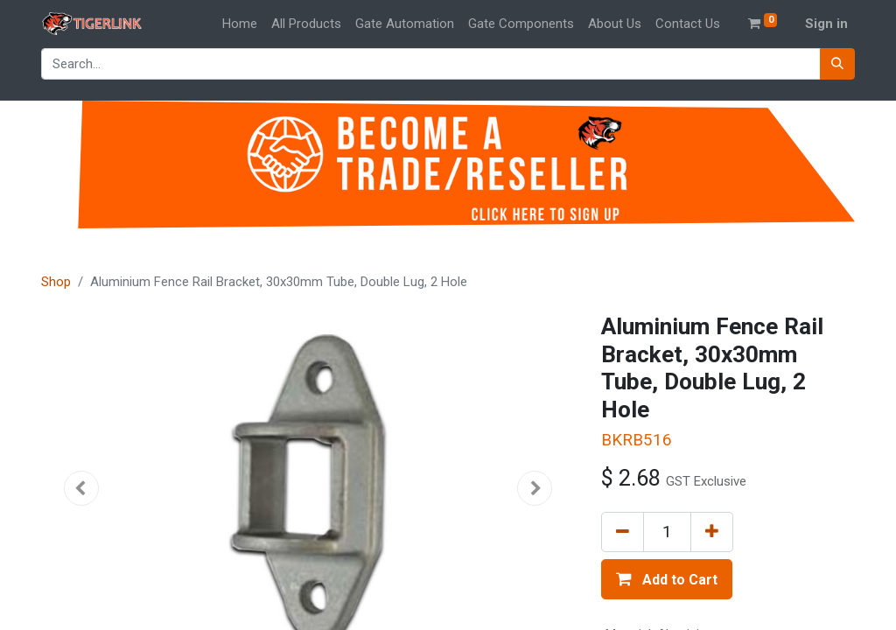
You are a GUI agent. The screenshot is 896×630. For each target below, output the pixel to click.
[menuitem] (239, 24)
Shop (56, 282)
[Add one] (711, 532)
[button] (81, 488)
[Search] (837, 64)
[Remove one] (622, 532)
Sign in (826, 24)
